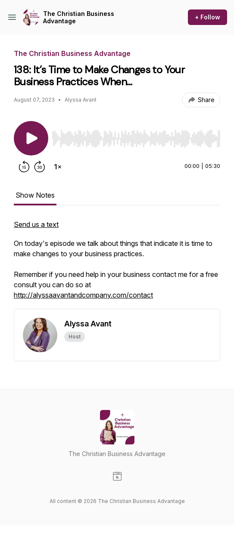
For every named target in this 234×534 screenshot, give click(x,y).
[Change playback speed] (57, 167)
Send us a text (36, 224)
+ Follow (207, 17)
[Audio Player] (136, 136)
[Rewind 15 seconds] (24, 167)
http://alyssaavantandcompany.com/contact (83, 295)
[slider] (136, 139)
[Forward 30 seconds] (40, 167)
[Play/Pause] (31, 138)
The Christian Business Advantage (78, 17)
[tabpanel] (117, 264)
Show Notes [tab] (35, 195)
